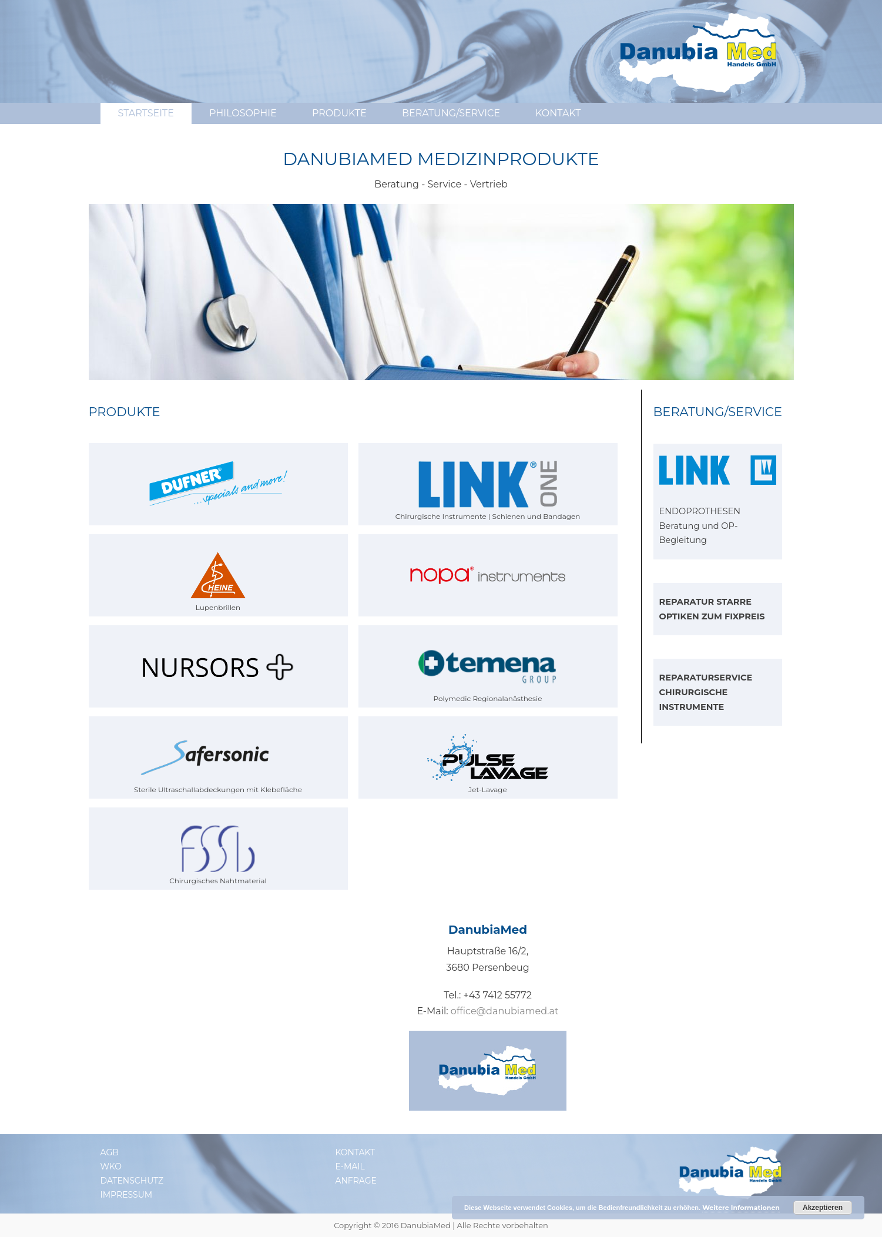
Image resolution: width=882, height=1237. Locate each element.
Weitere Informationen (741, 1208)
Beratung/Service (451, 113)
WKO (111, 1166)
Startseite (146, 113)
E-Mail (349, 1166)
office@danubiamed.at (505, 1011)
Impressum (126, 1194)
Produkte (339, 113)
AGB (109, 1152)
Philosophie (243, 113)
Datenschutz (132, 1180)
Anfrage (356, 1180)
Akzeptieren (823, 1208)
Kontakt (558, 113)
